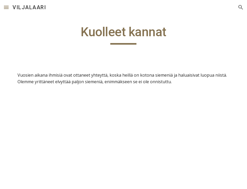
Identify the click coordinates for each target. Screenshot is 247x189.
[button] (6, 7)
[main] (123, 34)
